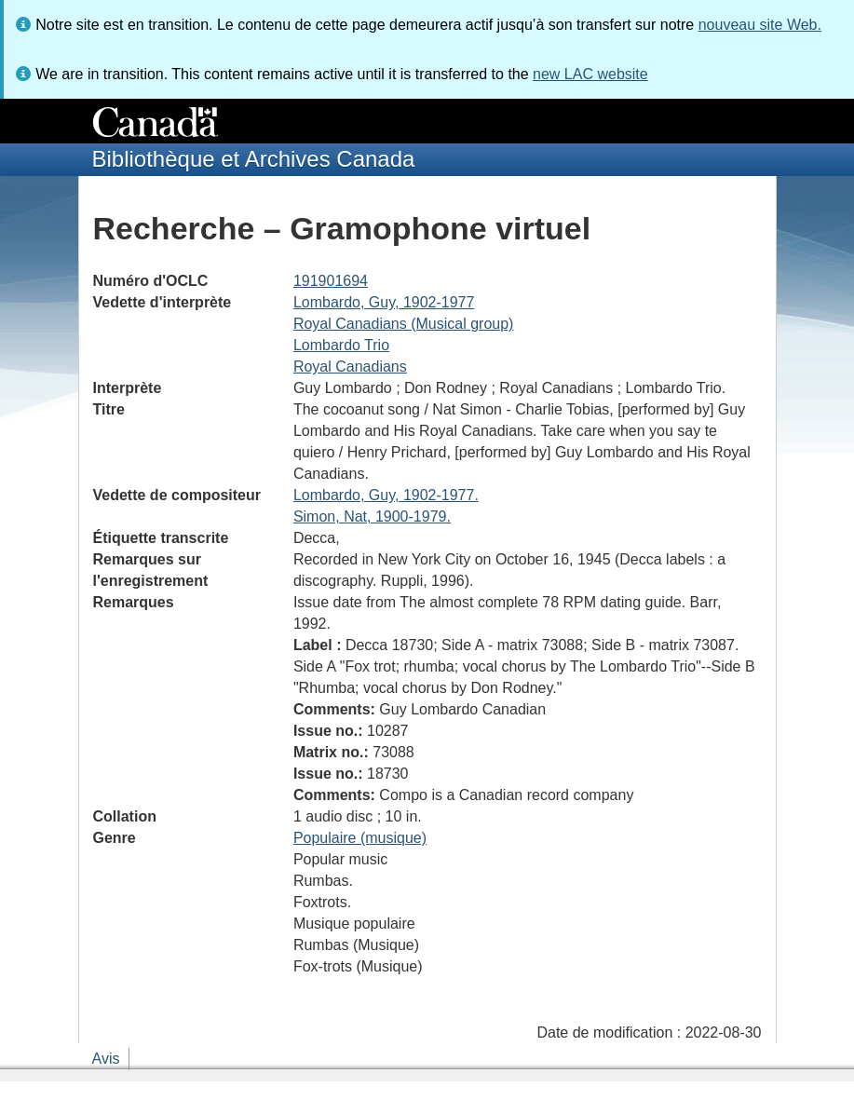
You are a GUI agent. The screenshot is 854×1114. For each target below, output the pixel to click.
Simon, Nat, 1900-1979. (372, 516)
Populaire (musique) (360, 838)
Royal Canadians (350, 366)
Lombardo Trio (341, 345)
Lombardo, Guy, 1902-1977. (386, 495)
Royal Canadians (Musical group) (403, 324)
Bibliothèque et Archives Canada (253, 158)
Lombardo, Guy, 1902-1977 (384, 302)
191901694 (330, 281)
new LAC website (590, 74)
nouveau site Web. (759, 25)
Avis (106, 1058)
